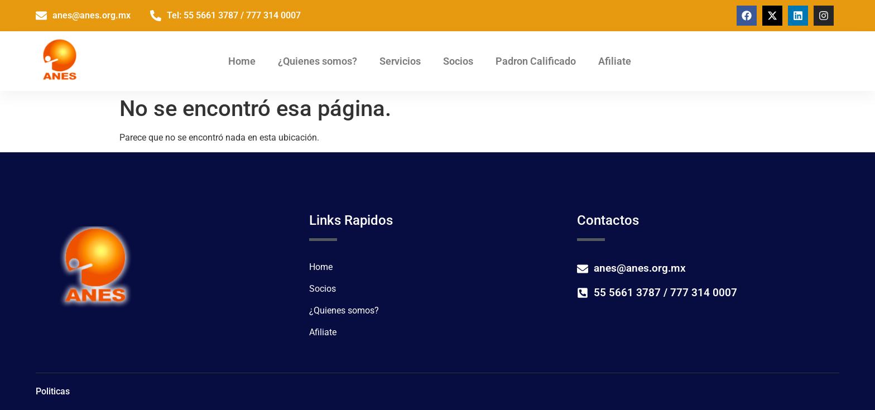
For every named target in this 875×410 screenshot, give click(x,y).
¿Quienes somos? (317, 61)
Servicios (400, 61)
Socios (458, 61)
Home (242, 61)
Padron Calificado (536, 61)
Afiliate (614, 61)
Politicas (53, 391)
